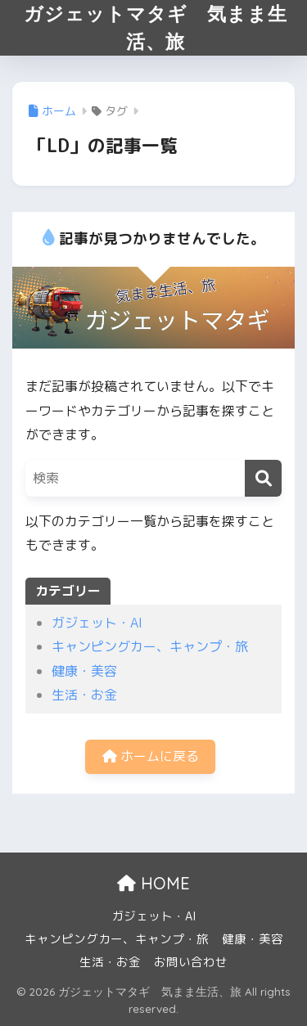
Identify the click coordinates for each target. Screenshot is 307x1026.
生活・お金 (84, 695)
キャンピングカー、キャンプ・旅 (150, 646)
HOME (153, 883)
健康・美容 (84, 671)
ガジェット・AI (97, 623)
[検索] (263, 478)
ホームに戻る (150, 756)
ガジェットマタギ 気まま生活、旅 (155, 27)
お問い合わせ (191, 961)
